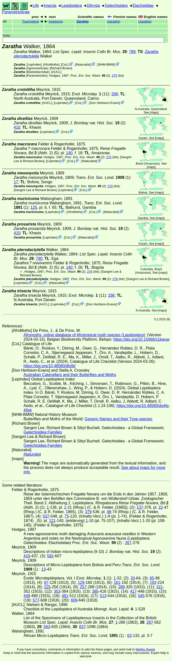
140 (69, 153)
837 (82, 627)
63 (129, 635)
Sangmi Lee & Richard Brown (35, 190)
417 (133, 591)
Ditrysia (93, 5)
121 (52, 521)
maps (154, 112)
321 (159, 587)
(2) (90, 75)
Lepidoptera (71, 5)
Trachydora (30, 21)
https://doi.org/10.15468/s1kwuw (141, 339)
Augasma (55, 21)
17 (16, 182)
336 (114, 94)
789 (132, 52)
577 (36, 600)
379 (88, 512)
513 (103, 596)
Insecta (50, 5)
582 (50, 556)
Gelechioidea (116, 5)
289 (121, 587)
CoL (64, 64)
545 (141, 596)
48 (109, 512)
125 (33, 207)
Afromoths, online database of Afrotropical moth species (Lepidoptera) (84, 335)
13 (43, 569)
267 (128, 543)
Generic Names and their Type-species (118, 419)
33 (133, 578)
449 (27, 596)
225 (47, 587)
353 (57, 591)
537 (46, 516)
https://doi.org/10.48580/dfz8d (49, 366)
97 (46, 582)
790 (39, 258)
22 (161, 507)
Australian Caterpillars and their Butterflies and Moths (70, 375)
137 (140, 507)
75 (66, 516)
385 (95, 591)
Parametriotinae (16, 12)
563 (47, 627)
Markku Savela (145, 649)
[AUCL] (56, 72)
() (113, 21)
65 (152, 578)
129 (81, 582)
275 (114, 75)
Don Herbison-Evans (104, 103)
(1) (103, 177)
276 (110, 186)
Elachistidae (143, 5)
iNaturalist (83, 64)
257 (83, 587)
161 (117, 582)
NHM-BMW (106, 64)
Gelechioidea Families (43, 432)
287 (150, 622)
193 (153, 582)
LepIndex (34, 64)
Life (36, 5)
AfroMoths (51, 64)
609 (74, 600)
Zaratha (82, 21)
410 (17, 127)
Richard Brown (61, 68)
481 (65, 596)
